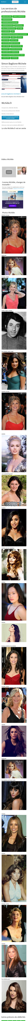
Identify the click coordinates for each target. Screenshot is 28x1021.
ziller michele (14, 57)
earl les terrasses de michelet (9, 28)
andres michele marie (6, 16)
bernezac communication (19, 16)
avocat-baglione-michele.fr (11, 94)
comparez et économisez (18, 188)
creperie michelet (19, 25)
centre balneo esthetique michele (9, 22)
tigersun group (5, 57)
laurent (13, 37)
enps (13, 31)
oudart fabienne (6, 46)
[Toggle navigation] (25, 2)
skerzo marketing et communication (10, 51)
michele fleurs (5, 40)
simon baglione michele (16, 48)
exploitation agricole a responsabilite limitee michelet (14, 34)
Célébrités (15, 1)
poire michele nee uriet (17, 46)
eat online (20, 28)
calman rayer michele (6, 19)
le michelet (19, 37)
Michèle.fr (3, 2)
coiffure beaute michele (7, 25)
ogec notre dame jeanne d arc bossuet (10, 43)
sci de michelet (5, 48)
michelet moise (14, 40)
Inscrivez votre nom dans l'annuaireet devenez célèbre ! (10, 117)
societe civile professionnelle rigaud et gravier (13, 54)
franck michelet (5, 37)
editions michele (6, 31)
